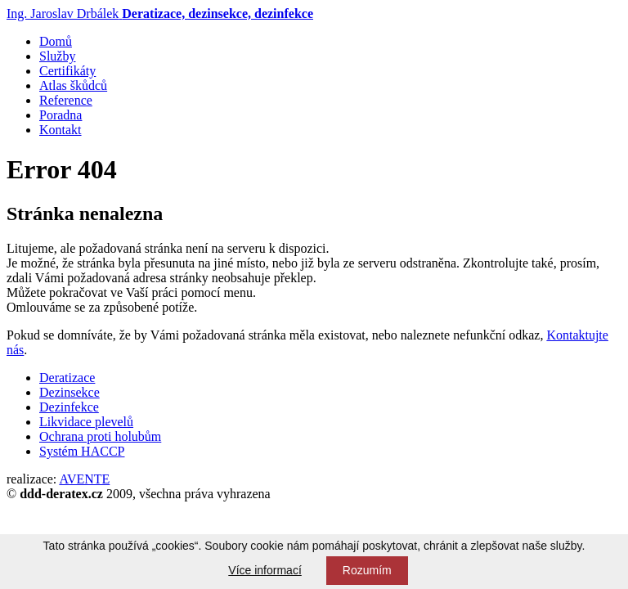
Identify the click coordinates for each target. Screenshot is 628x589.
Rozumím (367, 570)
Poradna (60, 115)
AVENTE (84, 479)
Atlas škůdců (73, 85)
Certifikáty (67, 71)
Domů (55, 41)
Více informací (264, 570)
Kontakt (60, 130)
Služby (57, 56)
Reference (65, 100)
